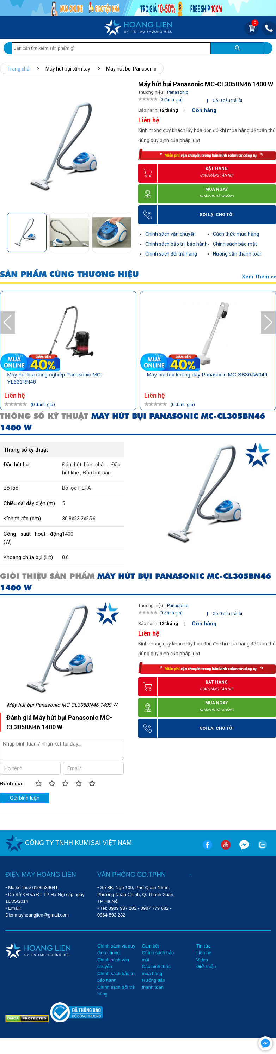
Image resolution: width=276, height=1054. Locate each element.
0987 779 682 (155, 908)
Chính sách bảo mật (235, 244)
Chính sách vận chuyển (170, 234)
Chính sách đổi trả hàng (171, 254)
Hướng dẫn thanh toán (238, 254)
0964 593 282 (111, 915)
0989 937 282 (123, 908)
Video (202, 959)
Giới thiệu (206, 966)
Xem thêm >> (259, 277)
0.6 (65, 557)
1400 (67, 534)
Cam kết (150, 946)
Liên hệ (203, 952)
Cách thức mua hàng (236, 234)
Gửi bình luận (24, 798)
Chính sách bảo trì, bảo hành (176, 244)
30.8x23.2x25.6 (79, 518)
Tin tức (203, 946)
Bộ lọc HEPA (76, 488)
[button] (125, 231)
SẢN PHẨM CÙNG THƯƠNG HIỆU (69, 274)
